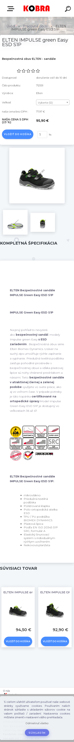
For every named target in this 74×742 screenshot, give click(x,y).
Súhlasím (37, 732)
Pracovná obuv (35, 26)
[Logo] (36, 8)
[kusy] (42, 134)
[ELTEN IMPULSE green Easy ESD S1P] (37, 149)
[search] (68, 9)
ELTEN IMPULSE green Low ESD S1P (31, 592)
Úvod (11, 26)
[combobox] (52, 102)
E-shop (11, 8)
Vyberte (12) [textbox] (45, 102)
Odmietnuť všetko (37, 723)
